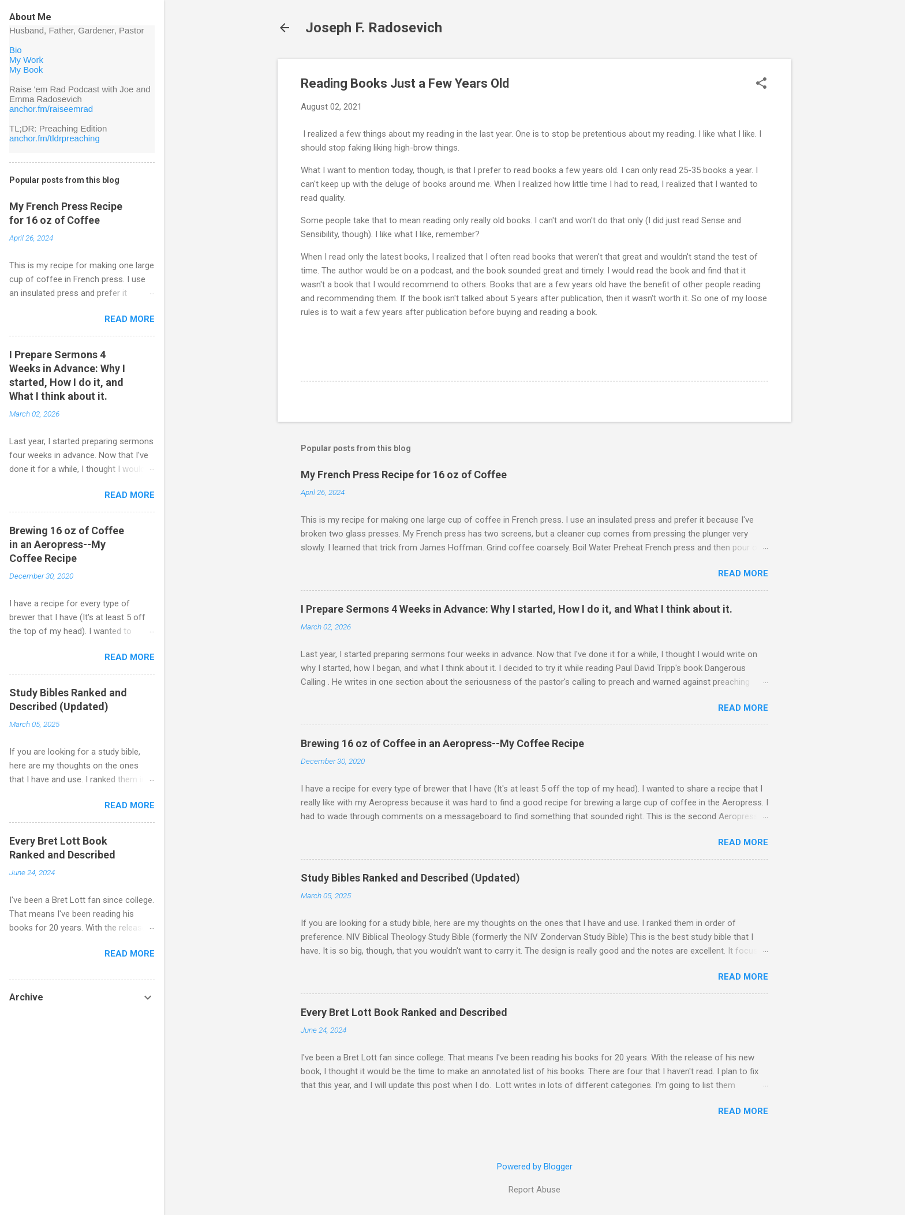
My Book (26, 69)
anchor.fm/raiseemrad (51, 109)
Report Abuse (534, 1189)
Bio (15, 50)
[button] (761, 84)
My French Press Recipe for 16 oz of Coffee (404, 474)
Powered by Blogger (535, 1166)
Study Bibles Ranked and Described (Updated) (410, 878)
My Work (26, 60)
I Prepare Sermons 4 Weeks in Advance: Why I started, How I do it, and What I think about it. (516, 609)
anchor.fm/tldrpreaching (54, 138)
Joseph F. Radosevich (373, 28)
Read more (743, 573)
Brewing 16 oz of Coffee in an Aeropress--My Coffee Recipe (442, 743)
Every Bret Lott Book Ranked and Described (404, 1012)
